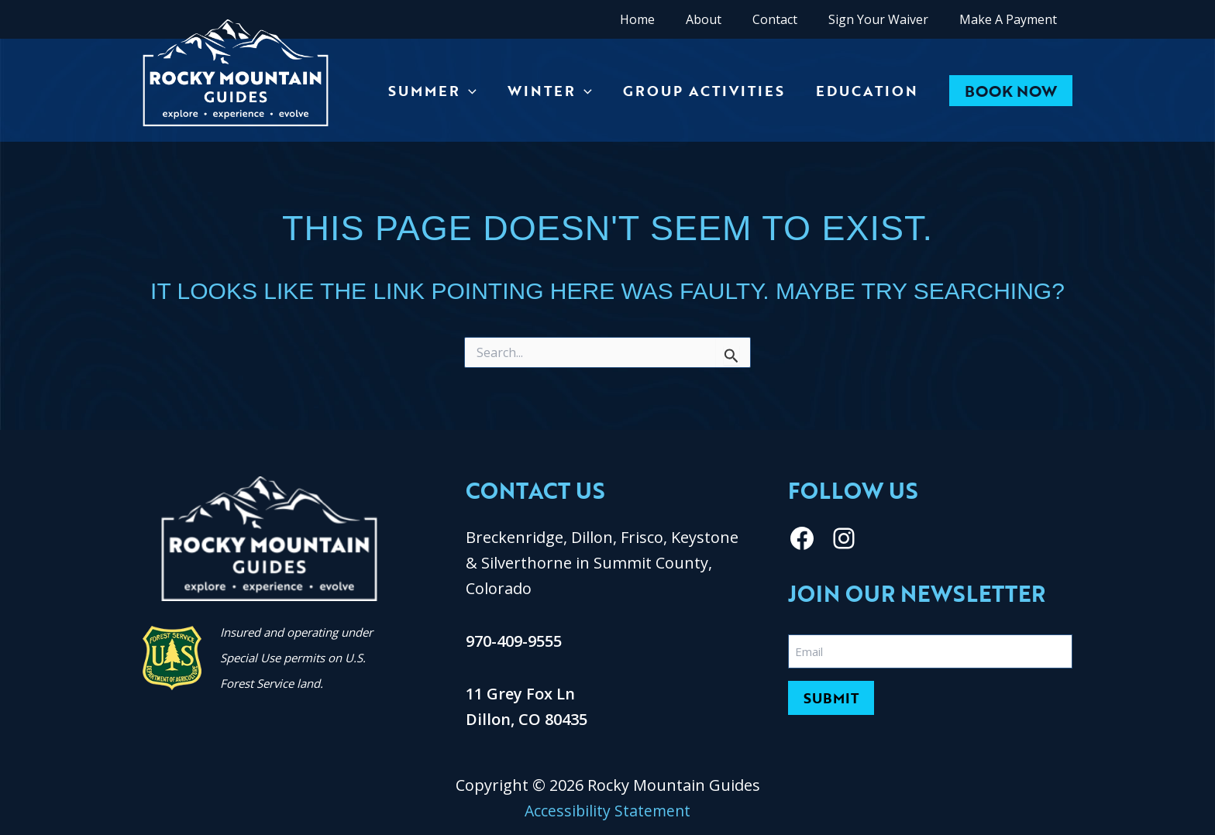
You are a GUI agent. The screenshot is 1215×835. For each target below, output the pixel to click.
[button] (1010, 90)
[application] (479, 90)
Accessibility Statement (607, 810)
